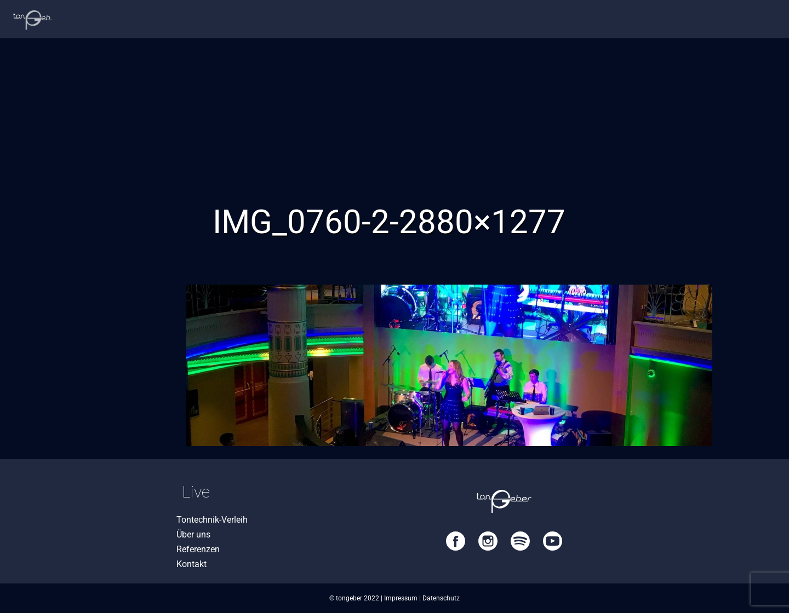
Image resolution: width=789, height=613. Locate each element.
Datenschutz (441, 598)
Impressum (401, 598)
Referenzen (198, 549)
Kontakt (191, 564)
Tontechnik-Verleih (212, 519)
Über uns (193, 534)
